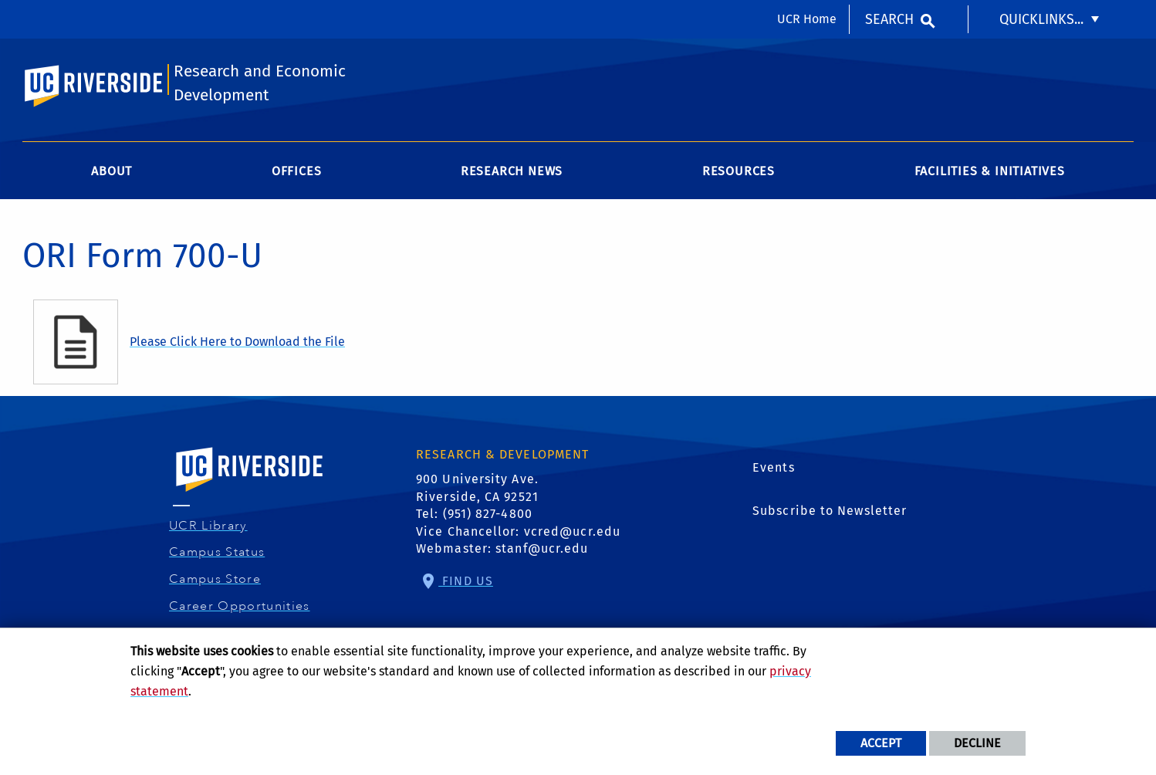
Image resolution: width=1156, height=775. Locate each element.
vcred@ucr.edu (572, 531)
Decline (977, 743)
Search (889, 19)
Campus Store (217, 579)
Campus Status (219, 552)
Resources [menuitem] (738, 171)
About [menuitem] (111, 171)
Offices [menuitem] (297, 171)
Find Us (465, 581)
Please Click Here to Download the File (237, 341)
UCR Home (807, 19)
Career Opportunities (241, 606)
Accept (880, 743)
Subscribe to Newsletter (829, 510)
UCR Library (210, 525)
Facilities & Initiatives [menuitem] (989, 171)
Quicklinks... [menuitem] (1041, 19)
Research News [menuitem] (512, 171)
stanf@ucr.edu (541, 548)
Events (773, 467)
